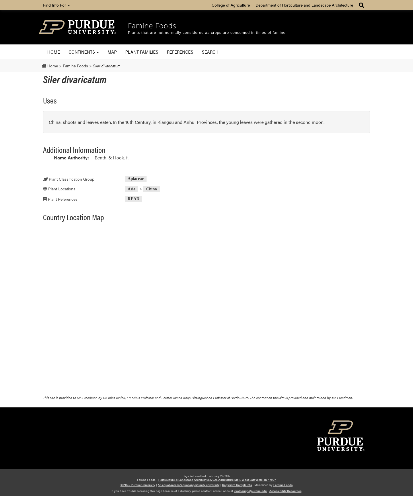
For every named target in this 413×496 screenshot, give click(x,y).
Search (210, 51)
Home (53, 51)
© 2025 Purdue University (137, 485)
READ (133, 199)
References (180, 51)
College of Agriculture (231, 5)
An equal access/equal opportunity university (188, 485)
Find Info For (56, 5)
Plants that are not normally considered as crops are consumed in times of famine (207, 32)
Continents (84, 51)
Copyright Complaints (237, 485)
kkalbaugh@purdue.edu (250, 491)
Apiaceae (136, 179)
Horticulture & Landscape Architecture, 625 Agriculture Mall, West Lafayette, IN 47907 (217, 480)
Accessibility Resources (285, 491)
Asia (131, 189)
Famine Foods (152, 25)
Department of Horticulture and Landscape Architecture (304, 5)
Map (112, 51)
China (151, 189)
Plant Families (141, 51)
